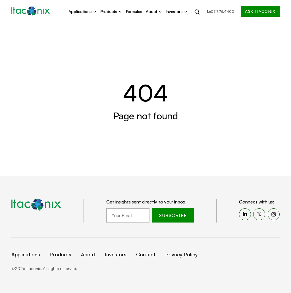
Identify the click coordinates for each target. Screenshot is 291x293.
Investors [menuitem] (115, 254)
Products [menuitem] (60, 254)
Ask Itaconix (260, 11)
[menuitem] (245, 214)
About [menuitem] (88, 254)
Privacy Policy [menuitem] (181, 254)
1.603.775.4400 (220, 11)
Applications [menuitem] (25, 254)
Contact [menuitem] (145, 254)
